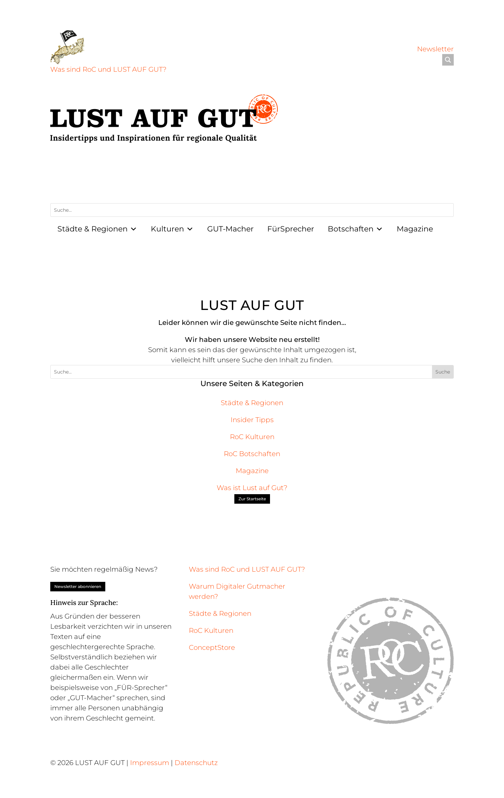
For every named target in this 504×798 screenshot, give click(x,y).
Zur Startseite (252, 498)
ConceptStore (212, 647)
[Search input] (348, 60)
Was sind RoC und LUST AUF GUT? (108, 69)
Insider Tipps (252, 420)
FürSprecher (290, 228)
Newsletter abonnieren (77, 586)
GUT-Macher (230, 228)
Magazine (415, 228)
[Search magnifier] (448, 60)
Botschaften (355, 229)
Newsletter (435, 49)
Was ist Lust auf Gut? (252, 488)
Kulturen (172, 229)
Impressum (149, 763)
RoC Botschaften (252, 454)
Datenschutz (196, 763)
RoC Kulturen (252, 437)
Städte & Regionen (97, 229)
